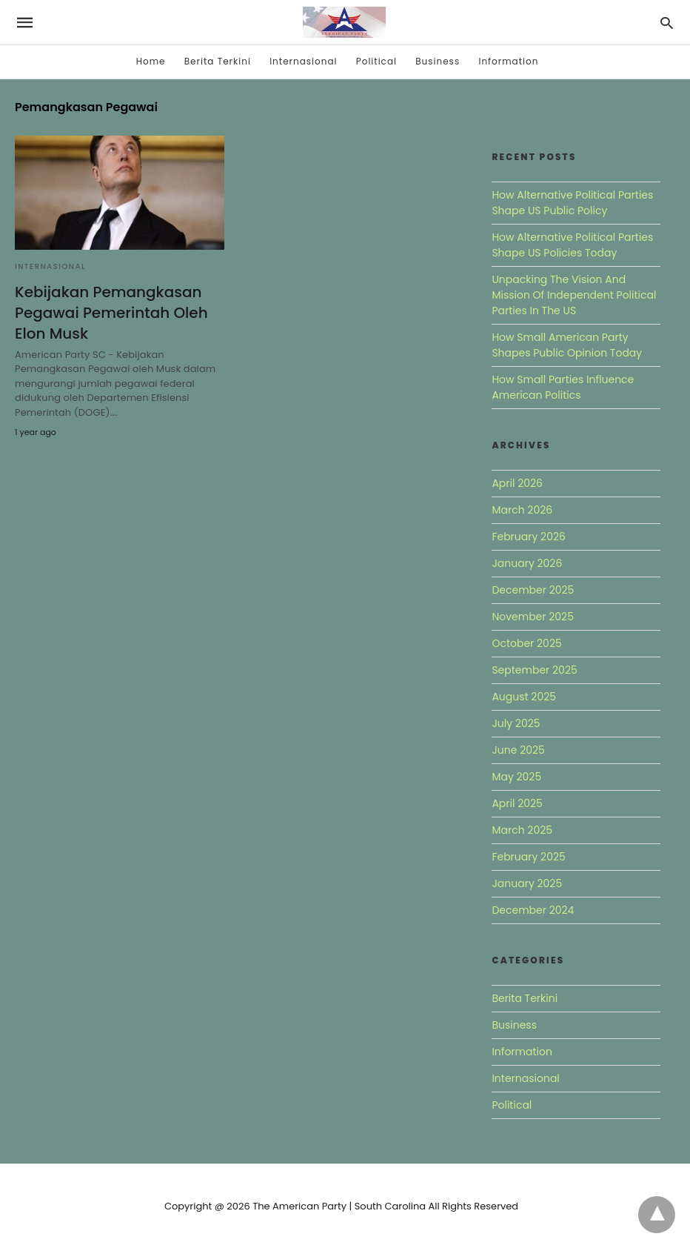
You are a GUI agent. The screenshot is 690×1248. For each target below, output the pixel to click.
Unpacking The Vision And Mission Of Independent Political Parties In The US (574, 295)
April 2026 (517, 483)
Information (508, 61)
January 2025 (527, 883)
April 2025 (517, 803)
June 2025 (518, 750)
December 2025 (533, 589)
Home (151, 61)
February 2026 (528, 536)
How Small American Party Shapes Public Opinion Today (567, 345)
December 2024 (533, 910)
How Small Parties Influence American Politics (563, 387)
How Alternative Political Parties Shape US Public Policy (572, 202)
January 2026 (527, 563)
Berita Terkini (217, 61)
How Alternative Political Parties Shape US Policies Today (572, 245)
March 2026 (522, 509)
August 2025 (524, 696)
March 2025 (522, 830)
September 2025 (534, 670)
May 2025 (516, 776)
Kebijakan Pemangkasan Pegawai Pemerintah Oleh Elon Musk (111, 313)
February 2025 (528, 856)
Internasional (303, 61)
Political (376, 61)
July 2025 (516, 723)
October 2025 (526, 643)
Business (437, 61)
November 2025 (533, 616)
